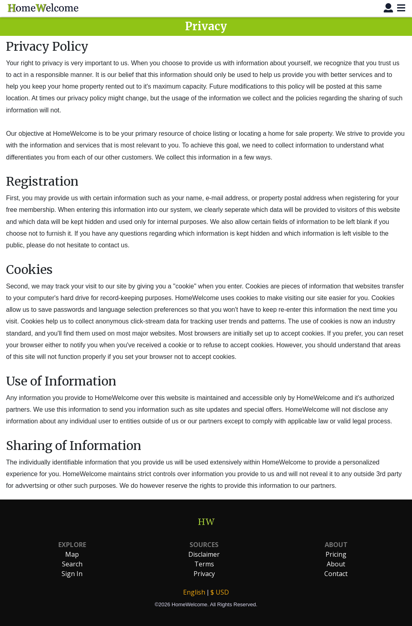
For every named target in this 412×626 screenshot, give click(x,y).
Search (72, 564)
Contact (336, 573)
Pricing (335, 554)
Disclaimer (204, 554)
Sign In (72, 573)
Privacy (204, 573)
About (336, 564)
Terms (204, 564)
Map (72, 554)
